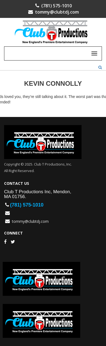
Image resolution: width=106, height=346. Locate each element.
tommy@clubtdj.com (53, 12)
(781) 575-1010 (53, 6)
